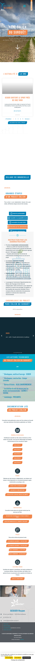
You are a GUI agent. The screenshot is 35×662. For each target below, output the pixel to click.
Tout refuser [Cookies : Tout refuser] (18, 657)
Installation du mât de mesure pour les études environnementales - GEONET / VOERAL (15, 391)
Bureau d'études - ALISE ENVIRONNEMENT (18, 384)
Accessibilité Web (7, 627)
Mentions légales (7, 625)
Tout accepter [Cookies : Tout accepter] (9, 657)
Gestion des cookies (7, 629)
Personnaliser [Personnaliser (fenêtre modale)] (26, 657)
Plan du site (6, 623)
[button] (24, 6)
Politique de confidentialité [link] (18, 660)
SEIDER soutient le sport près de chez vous (17, 99)
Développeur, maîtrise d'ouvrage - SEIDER (17, 374)
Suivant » (27, 119)
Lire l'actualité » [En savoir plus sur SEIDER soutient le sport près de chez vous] (17, 111)
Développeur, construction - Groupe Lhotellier (15, 379)
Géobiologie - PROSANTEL (12, 397)
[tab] (17, 213)
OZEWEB (22, 639)
